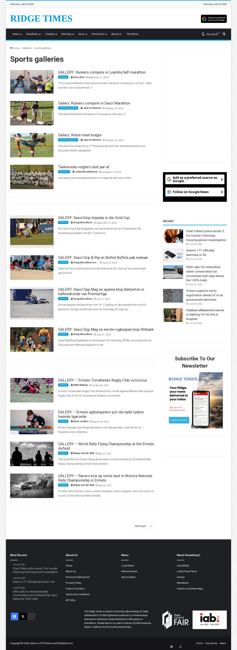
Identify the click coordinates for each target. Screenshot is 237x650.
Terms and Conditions (78, 594)
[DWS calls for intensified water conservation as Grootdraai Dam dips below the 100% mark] (173, 272)
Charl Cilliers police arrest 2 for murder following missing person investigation (206, 235)
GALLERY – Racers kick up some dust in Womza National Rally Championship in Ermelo (105, 478)
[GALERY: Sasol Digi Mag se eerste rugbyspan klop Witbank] (32, 339)
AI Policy (70, 599)
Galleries (26, 48)
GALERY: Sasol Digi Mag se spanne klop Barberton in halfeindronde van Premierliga (101, 291)
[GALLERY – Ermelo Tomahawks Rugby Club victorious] (32, 390)
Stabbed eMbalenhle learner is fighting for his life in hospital (205, 314)
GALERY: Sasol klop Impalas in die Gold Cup (94, 217)
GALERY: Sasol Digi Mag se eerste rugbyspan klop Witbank (106, 329)
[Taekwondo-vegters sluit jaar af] (32, 177)
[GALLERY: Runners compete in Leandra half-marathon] (32, 81)
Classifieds (32, 34)
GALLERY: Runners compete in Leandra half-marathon (102, 72)
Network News (129, 571)
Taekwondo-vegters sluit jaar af (83, 167)
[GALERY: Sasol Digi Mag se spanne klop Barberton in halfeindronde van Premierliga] (32, 303)
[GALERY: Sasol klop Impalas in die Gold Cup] (32, 231)
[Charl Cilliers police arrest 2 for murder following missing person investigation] (173, 236)
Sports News (128, 577)
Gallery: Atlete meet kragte (80, 135)
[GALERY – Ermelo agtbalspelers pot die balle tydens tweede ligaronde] (32, 422)
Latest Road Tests (187, 571)
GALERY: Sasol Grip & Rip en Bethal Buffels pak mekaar (103, 257)
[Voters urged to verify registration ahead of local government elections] (173, 296)
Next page (143, 526)
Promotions (98, 34)
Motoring (66, 34)
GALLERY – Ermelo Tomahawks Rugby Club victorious (102, 380)
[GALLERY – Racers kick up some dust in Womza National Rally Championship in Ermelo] (32, 486)
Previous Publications (78, 577)
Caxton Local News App (190, 588)
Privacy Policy (73, 582)
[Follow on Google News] (195, 193)
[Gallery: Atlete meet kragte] (32, 145)
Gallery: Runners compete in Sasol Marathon (94, 103)
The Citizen (132, 34)
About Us (71, 571)
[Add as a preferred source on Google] (214, 18)
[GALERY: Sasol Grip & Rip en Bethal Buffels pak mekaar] (32, 267)
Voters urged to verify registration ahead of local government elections (204, 295)
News (16, 34)
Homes (181, 577)
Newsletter (183, 582)
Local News (127, 565)
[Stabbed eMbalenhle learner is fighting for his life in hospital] (173, 315)
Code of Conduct (75, 588)
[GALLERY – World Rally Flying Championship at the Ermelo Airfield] (32, 454)
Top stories (211, 643)
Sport (81, 34)
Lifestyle (49, 34)
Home (14, 48)
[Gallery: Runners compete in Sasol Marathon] (32, 113)
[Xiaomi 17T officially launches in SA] (173, 255)
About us (116, 34)
